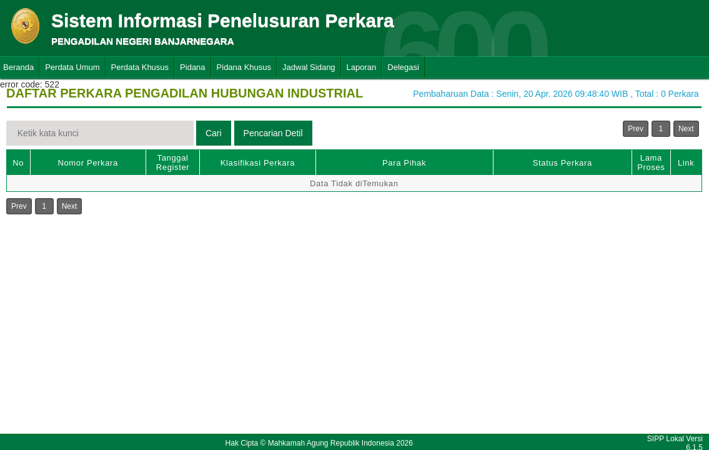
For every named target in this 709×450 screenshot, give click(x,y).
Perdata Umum (72, 67)
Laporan (362, 67)
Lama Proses (651, 162)
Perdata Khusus (140, 67)
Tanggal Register (173, 162)
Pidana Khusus (244, 67)
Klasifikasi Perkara (258, 163)
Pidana (192, 67)
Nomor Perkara (87, 163)
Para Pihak (404, 163)
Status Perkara (562, 163)
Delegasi (403, 67)
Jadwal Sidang (308, 67)
